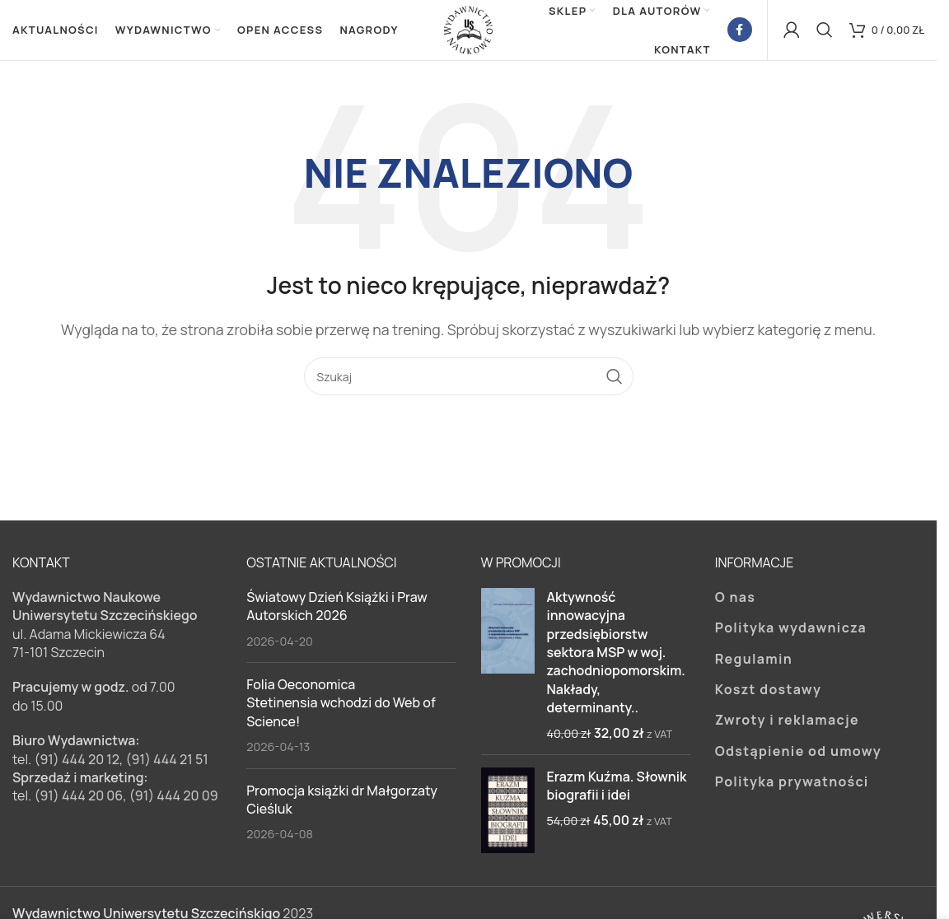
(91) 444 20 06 (78, 802)
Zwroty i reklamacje (787, 726)
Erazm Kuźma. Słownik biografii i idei (617, 792)
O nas (735, 603)
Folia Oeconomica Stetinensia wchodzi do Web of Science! (340, 709)
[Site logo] (469, 31)
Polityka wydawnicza (791, 634)
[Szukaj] (824, 32)
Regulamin (753, 664)
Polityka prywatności (792, 788)
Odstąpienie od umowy (798, 757)
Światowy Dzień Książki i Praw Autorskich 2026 (337, 612)
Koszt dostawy (768, 696)
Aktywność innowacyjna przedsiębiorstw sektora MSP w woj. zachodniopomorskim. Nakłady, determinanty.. (616, 658)
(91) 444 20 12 (76, 765)
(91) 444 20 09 (173, 802)
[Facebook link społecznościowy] (739, 33)
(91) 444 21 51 (167, 765)
